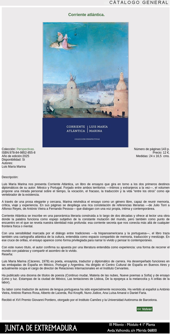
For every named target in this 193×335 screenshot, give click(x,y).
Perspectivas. (26, 149)
